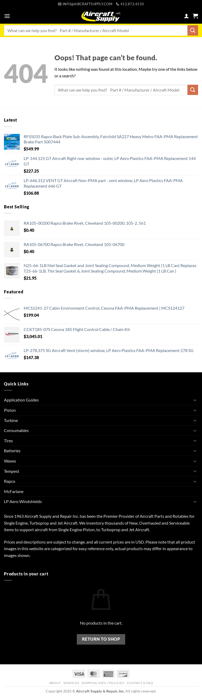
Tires (8, 440)
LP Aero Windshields (23, 501)
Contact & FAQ (140, 683)
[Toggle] (195, 400)
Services (71, 683)
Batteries (12, 450)
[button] (7, 15)
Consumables (16, 430)
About (55, 683)
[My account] (186, 16)
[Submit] (193, 30)
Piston (10, 410)
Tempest (11, 471)
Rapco (9, 481)
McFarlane (13, 491)
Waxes (10, 460)
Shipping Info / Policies (103, 683)
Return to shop (101, 639)
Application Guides (21, 399)
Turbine (11, 420)
